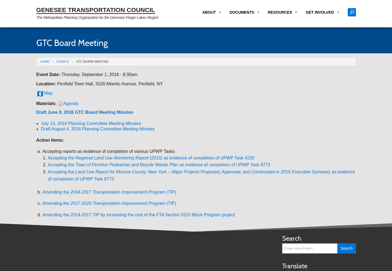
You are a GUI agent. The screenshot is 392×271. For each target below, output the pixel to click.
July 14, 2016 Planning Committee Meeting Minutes (91, 123)
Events (63, 61)
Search (291, 238)
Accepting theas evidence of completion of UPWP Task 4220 (151, 158)
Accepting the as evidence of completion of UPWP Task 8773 (159, 164)
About (209, 12)
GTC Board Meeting (92, 61)
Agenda (70, 103)
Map (44, 93)
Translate (294, 266)
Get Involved (320, 12)
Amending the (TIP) (109, 192)
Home (44, 61)
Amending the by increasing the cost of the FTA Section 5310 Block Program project (138, 214)
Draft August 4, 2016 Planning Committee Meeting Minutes (98, 129)
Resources (280, 12)
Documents (241, 12)
